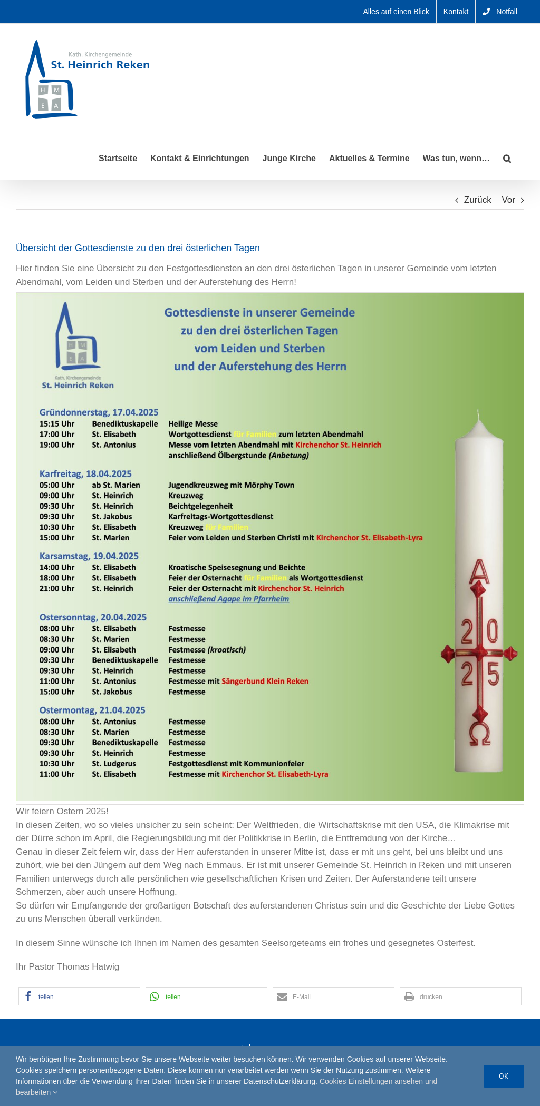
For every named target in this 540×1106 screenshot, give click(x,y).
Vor (508, 200)
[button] (507, 157)
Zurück (477, 200)
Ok (504, 1076)
